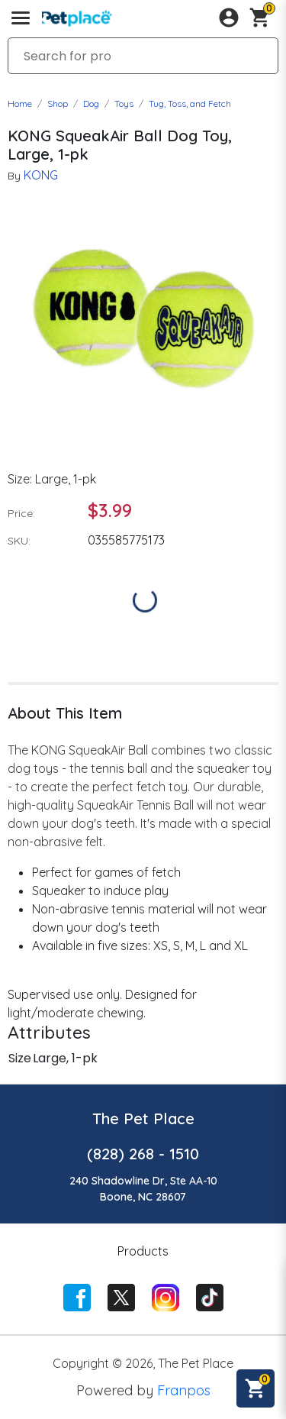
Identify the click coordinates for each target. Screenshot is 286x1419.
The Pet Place (143, 1118)
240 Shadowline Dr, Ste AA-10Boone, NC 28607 (143, 1189)
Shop (57, 103)
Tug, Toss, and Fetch (190, 103)
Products (143, 1251)
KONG (41, 175)
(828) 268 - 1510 (143, 1153)
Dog (91, 103)
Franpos (183, 1390)
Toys (123, 103)
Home (20, 103)
